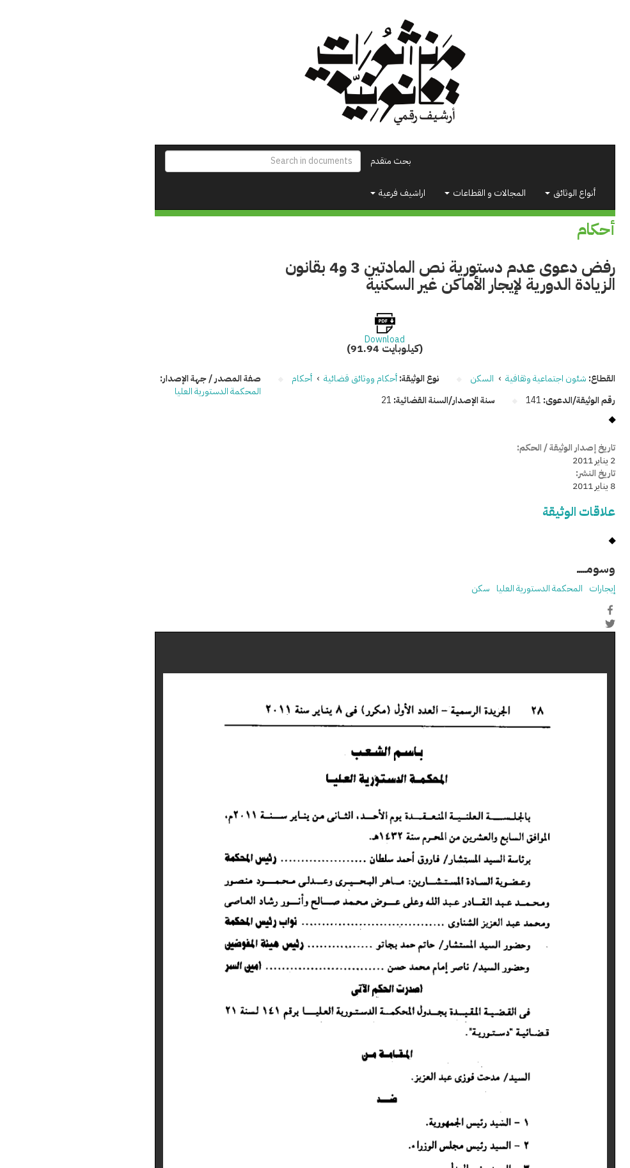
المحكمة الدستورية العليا (148, 391)
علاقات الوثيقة (509, 511)
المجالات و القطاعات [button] (415, 193)
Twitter (540, 623)
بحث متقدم (321, 161)
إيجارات (532, 588)
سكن (411, 588)
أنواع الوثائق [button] (500, 193)
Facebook (540, 610)
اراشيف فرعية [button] (328, 193)
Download (315, 339)
